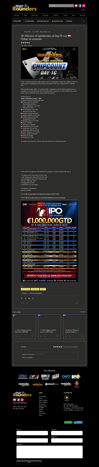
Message (19, 444)
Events (41, 398)
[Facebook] (79, 5)
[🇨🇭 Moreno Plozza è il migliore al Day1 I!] (74, 321)
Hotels (41, 409)
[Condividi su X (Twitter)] (25, 298)
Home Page (42, 396)
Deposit (41, 411)
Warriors (43, 289)
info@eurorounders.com (75, 410)
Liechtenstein (35, 289)
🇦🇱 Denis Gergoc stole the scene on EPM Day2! (48, 331)
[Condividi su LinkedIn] (29, 298)
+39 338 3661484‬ (72, 406)
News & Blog (43, 400)
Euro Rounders (25, 289)
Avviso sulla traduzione (20, 403)
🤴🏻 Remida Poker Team (57, 21)
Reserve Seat (43, 406)
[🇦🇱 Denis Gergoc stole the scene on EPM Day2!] (49, 321)
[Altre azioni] (77, 32)
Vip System (42, 413)
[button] (84, 21)
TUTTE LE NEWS (17, 21)
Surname (54, 429)
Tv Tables (41, 407)
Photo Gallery (43, 402)
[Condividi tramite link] (33, 298)
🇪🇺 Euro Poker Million (29, 21)
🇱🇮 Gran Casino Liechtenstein (35, 293)
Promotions (42, 404)
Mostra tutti (83, 312)
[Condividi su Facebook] (21, 298)
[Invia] (29, 462)
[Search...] (61, 5)
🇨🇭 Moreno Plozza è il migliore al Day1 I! (72, 331)
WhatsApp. (67, 408)
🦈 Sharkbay (69, 21)
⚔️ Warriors (24, 293)
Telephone (54, 436)
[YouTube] (76, 5)
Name (18, 429)
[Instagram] (83, 5)
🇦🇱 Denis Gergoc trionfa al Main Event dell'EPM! (23, 331)
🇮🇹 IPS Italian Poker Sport (43, 21)
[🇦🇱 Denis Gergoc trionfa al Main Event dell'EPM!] (24, 321)
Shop (40, 415)
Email (18, 436)
